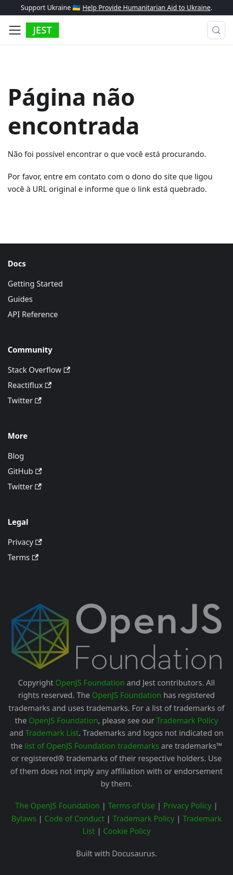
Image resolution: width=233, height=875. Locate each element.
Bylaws (24, 818)
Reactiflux (30, 385)
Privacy (25, 542)
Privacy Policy (187, 805)
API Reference (33, 314)
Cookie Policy (127, 831)
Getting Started (35, 283)
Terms (23, 557)
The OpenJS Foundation (57, 805)
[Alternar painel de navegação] (15, 30)
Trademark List (52, 733)
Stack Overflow (39, 370)
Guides (20, 299)
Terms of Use (131, 805)
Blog (16, 456)
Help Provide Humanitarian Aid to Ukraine (146, 7)
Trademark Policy (187, 720)
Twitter (25, 400)
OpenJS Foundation (90, 682)
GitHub (25, 471)
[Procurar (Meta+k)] (216, 30)
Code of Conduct (75, 818)
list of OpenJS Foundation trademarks (91, 746)
